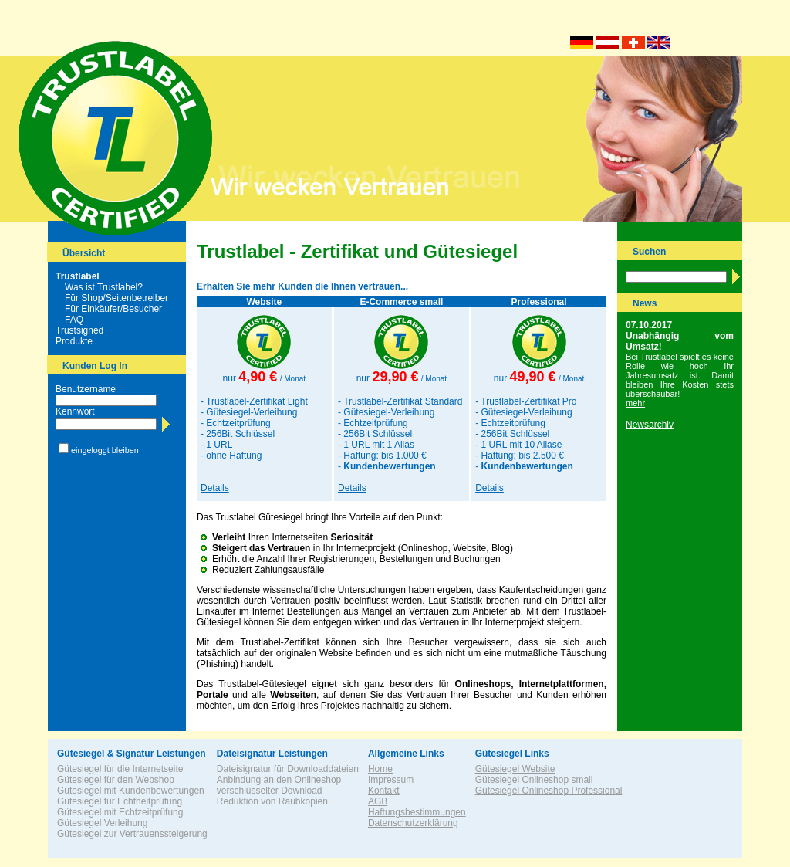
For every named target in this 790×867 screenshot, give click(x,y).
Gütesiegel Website (515, 769)
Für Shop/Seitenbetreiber (116, 298)
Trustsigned (79, 330)
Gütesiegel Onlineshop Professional (549, 790)
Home (380, 769)
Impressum (391, 779)
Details (215, 488)
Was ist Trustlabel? (104, 287)
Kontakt (384, 790)
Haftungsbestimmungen (417, 812)
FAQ (74, 319)
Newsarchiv (650, 424)
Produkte (74, 341)
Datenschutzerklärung (413, 823)
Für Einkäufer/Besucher (113, 308)
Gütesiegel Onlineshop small (534, 779)
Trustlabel (78, 276)
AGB (377, 801)
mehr (635, 403)
